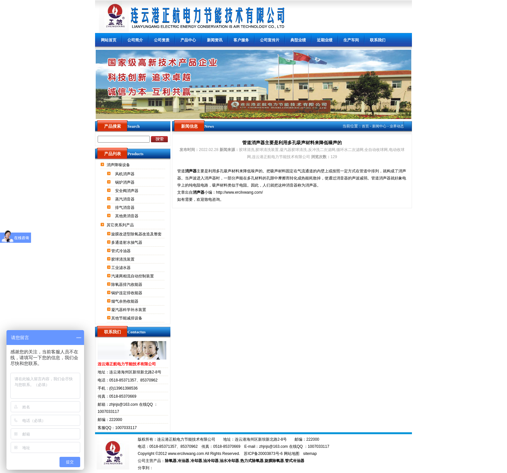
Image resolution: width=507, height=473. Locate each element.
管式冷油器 (121, 251)
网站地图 (291, 453)
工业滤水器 (121, 267)
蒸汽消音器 (125, 199)
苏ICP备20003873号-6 (263, 453)
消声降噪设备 (119, 165)
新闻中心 (379, 126)
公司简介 (135, 40)
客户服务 (241, 40)
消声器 (191, 171)
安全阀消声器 (127, 190)
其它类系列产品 (121, 225)
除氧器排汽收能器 (127, 284)
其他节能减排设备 (127, 318)
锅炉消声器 (125, 182)
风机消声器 (125, 174)
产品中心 (188, 40)
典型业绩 (298, 40)
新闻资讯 (214, 40)
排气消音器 (125, 207)
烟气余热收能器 (125, 301)
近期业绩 (324, 40)
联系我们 (377, 40)
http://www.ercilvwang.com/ (239, 192)
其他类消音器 (127, 216)
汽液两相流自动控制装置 (133, 276)
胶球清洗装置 (123, 259)
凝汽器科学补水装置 (129, 309)
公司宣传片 (269, 40)
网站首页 (108, 40)
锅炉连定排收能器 (127, 293)
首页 (365, 126)
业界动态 (397, 126)
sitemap (310, 453)
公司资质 (161, 40)
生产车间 (351, 40)
